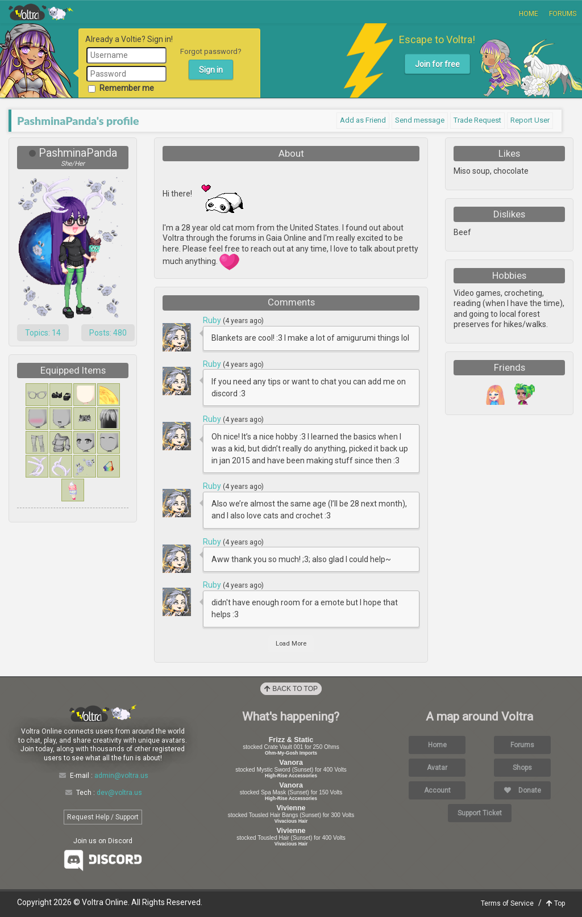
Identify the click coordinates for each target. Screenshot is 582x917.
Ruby (213, 320)
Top (555, 903)
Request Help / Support (103, 817)
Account (437, 790)
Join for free (437, 64)
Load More (291, 643)
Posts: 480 (108, 332)
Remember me (121, 88)
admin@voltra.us (121, 776)
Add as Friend (363, 120)
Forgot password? (211, 51)
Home (528, 14)
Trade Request (477, 120)
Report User (530, 120)
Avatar (437, 768)
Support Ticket (480, 813)
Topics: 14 (43, 332)
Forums (562, 14)
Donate (522, 790)
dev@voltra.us (119, 793)
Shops (522, 768)
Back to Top (291, 689)
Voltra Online (41, 11)
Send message (419, 120)
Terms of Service (507, 903)
